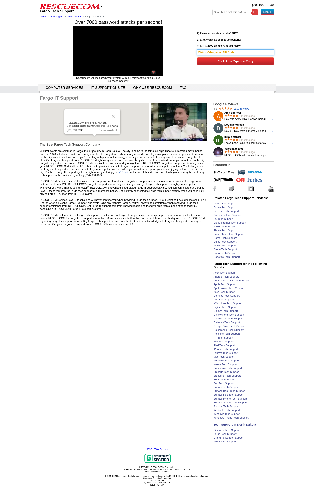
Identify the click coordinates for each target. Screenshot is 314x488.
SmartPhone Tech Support (229, 234)
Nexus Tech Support (225, 364)
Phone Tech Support (225, 230)
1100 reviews (241, 108)
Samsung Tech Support (227, 375)
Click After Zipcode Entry (236, 61)
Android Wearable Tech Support (232, 280)
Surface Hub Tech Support (229, 394)
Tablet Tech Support (225, 226)
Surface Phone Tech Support (230, 398)
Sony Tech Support (225, 379)
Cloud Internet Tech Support (230, 222)
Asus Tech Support (224, 291)
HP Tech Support (223, 337)
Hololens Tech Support (227, 333)
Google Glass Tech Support (230, 326)
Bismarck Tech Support (227, 430)
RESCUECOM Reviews (157, 449)
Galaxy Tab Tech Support (228, 318)
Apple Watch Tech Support (229, 288)
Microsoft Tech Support (227, 360)
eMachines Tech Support (228, 303)
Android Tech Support (226, 276)
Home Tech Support (225, 237)
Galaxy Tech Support (226, 310)
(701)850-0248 (263, 5)
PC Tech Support (223, 218)
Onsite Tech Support (225, 203)
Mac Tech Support (224, 356)
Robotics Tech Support (227, 256)
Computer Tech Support (227, 215)
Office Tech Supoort (225, 241)
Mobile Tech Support (225, 245)
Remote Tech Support (226, 211)
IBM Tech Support (224, 341)
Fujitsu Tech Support (225, 307)
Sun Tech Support (224, 383)
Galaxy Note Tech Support (229, 314)
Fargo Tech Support (225, 433)
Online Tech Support (225, 207)
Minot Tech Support (225, 441)
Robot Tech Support (225, 253)
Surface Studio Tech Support (230, 402)
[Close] (113, 116)
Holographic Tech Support (229, 329)
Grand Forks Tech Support (229, 437)
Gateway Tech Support (227, 322)
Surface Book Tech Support (229, 390)
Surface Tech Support (226, 387)
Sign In (267, 11)
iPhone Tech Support (226, 349)
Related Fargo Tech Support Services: (241, 198)
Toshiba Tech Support (226, 406)
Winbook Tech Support (227, 410)
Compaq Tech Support (227, 295)
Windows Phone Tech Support (231, 417)
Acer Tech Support (224, 272)
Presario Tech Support (226, 371)
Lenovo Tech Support (226, 352)
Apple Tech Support (225, 284)
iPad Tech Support (224, 345)
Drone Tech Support (225, 249)
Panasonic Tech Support (228, 368)
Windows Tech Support (227, 413)
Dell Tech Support (224, 299)
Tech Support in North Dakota (235, 424)
